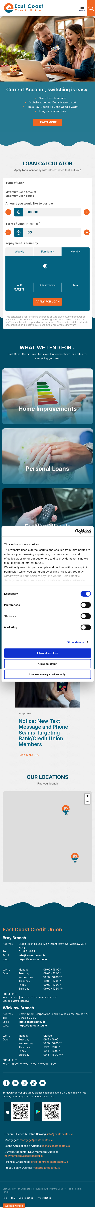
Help (5, 1198)
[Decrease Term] (8, 232)
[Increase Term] (87, 232)
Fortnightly (47, 251)
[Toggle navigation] (82, 6)
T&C (13, 1198)
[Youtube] (43, 1084)
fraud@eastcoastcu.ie (46, 1168)
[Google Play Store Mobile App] (47, 1113)
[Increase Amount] (87, 212)
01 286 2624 (27, 953)
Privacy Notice (44, 1198)
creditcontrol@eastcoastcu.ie (49, 1162)
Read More (26, 756)
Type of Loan (14, 183)
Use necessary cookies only (47, 674)
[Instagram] (25, 1084)
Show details (75, 642)
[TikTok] (34, 1084)
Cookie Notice (26, 1198)
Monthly (76, 251)
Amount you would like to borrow (29, 203)
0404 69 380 (27, 1019)
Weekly (19, 251)
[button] (91, 8)
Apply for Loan (47, 301)
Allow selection (47, 663)
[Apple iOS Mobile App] (17, 1113)
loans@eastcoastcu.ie (56, 1146)
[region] (47, 838)
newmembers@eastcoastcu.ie (24, 1156)
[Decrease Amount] (8, 212)
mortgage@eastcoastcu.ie (36, 1140)
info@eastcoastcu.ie (32, 957)
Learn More (48, 122)
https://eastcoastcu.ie (33, 960)
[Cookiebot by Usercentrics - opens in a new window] (75, 531)
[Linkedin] (16, 1084)
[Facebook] (7, 1084)
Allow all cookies (47, 653)
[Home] (23, 8)
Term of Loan (22, 224)
